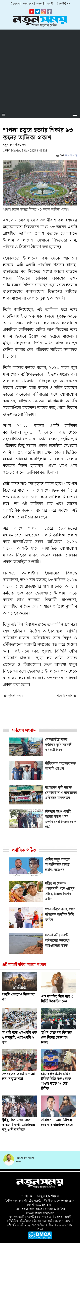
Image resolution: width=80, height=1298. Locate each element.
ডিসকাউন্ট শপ (63, 3)
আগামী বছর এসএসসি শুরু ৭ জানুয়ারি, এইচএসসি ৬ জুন (19, 1038)
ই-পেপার (15, 3)
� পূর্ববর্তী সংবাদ (13, 696)
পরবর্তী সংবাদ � (67, 696)
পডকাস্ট (40, 3)
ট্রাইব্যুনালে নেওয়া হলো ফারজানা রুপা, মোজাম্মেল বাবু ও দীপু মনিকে (18, 1125)
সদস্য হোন (28, 3)
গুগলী (50, 3)
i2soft (40, 1229)
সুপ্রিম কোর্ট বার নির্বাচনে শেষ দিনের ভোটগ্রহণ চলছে (56, 1038)
